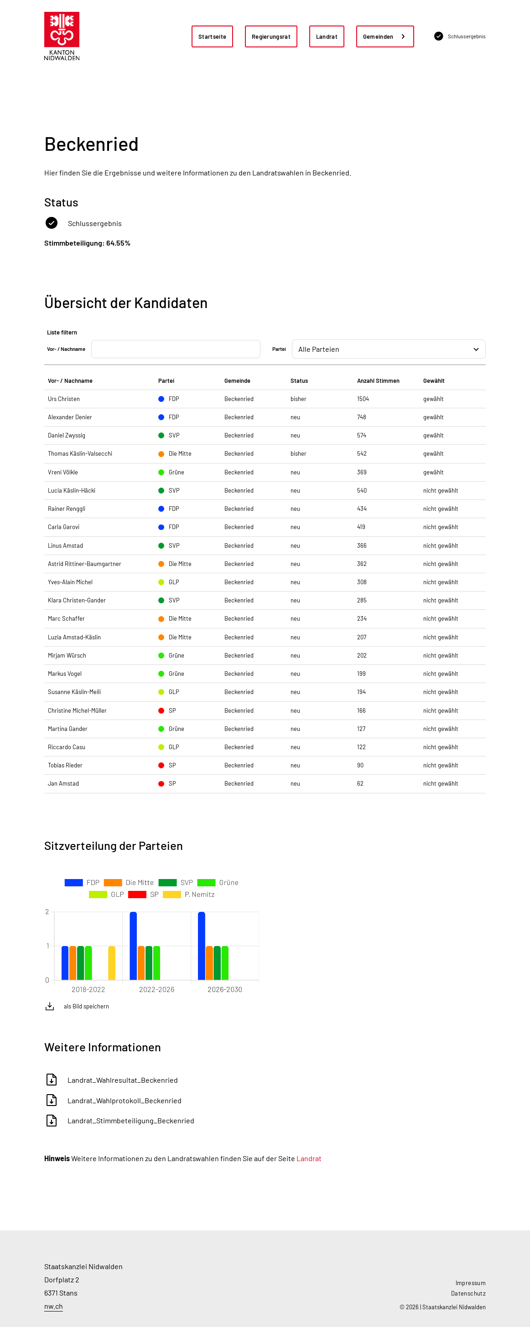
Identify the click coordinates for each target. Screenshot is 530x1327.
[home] (61, 36)
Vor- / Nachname (66, 349)
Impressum (471, 1282)
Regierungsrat (271, 36)
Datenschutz (468, 1293)
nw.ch (53, 1305)
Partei (279, 349)
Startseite (212, 36)
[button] (385, 36)
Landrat (327, 36)
